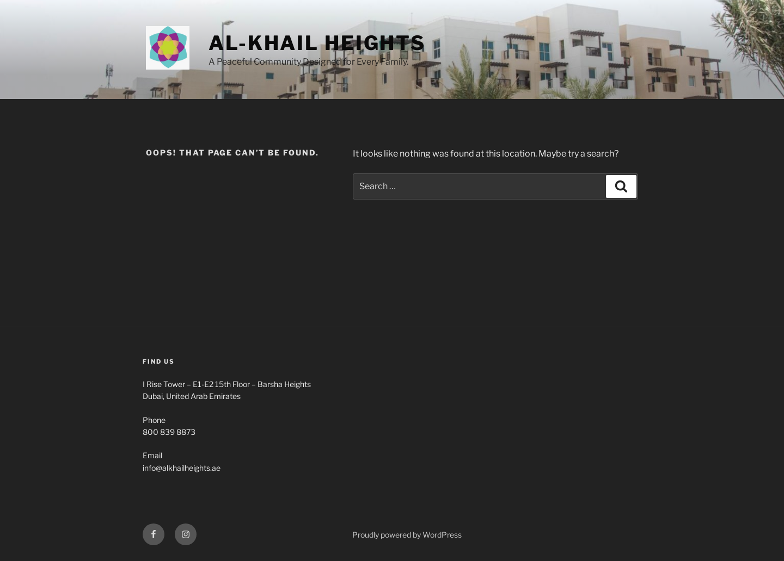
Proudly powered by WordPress (407, 534)
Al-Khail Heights (317, 43)
